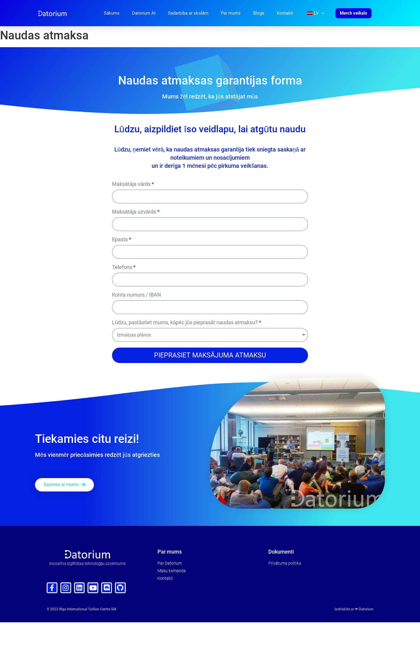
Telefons (122, 267)
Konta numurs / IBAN (136, 295)
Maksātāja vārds (131, 184)
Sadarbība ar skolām (188, 13)
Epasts (120, 239)
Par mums (231, 13)
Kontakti (285, 13)
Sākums (112, 13)
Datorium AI (143, 13)
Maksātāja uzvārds (134, 212)
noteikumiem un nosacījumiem (210, 157)
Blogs (258, 13)
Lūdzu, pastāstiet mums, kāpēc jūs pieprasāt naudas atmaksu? (185, 322)
